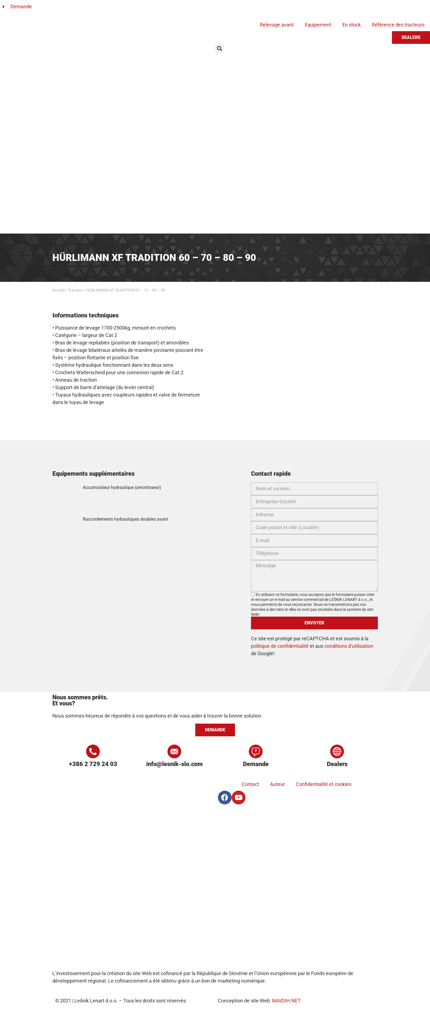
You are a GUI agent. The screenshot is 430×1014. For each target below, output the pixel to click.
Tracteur (75, 290)
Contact (250, 784)
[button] (219, 48)
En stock (351, 25)
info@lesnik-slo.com (174, 764)
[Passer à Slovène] (225, 9)
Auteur (277, 784)
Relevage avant (277, 25)
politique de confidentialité (280, 646)
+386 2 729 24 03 (93, 764)
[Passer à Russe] (267, 9)
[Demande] (256, 751)
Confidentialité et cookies (323, 784)
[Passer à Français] (257, 9)
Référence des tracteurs (398, 25)
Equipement (318, 25)
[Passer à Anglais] (236, 9)
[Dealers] (337, 751)
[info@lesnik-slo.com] (174, 751)
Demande (256, 764)
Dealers (337, 764)
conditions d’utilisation (348, 646)
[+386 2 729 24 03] (93, 751)
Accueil (58, 290)
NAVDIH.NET (286, 1001)
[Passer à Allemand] (246, 9)
